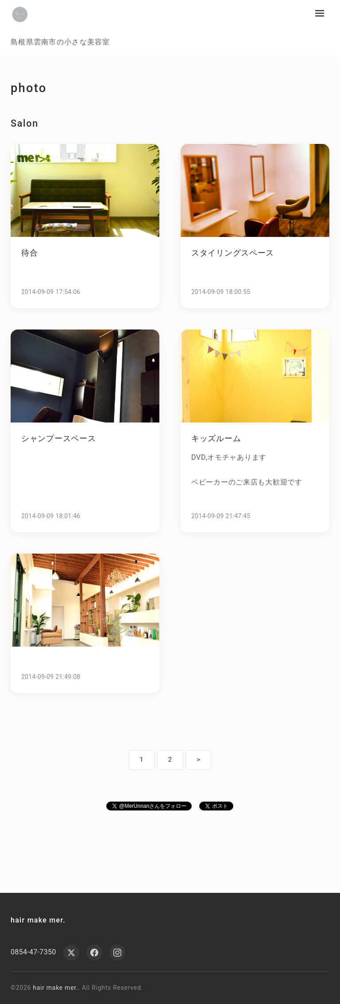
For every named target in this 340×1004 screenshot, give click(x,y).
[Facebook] (94, 953)
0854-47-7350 (33, 952)
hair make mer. (38, 920)
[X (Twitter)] (71, 953)
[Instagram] (117, 953)
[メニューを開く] (319, 13)
